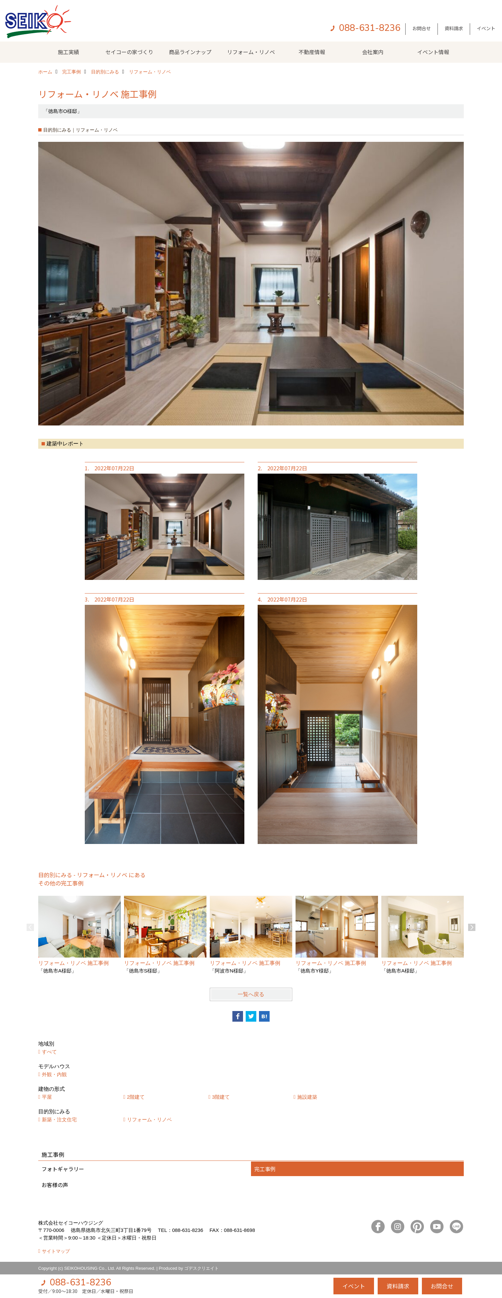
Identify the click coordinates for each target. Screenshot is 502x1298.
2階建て (136, 1097)
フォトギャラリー (63, 1169)
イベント (486, 28)
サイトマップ (56, 1251)
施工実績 (68, 52)
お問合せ (421, 28)
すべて (49, 1052)
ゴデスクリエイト (201, 1268)
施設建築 (307, 1097)
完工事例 (265, 1169)
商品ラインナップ (190, 52)
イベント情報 (433, 52)
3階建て (221, 1097)
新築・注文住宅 (59, 1119)
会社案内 (372, 52)
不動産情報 (312, 52)
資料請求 (453, 28)
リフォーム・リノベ (251, 52)
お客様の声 (55, 1185)
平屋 (47, 1097)
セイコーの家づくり (129, 52)
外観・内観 (54, 1074)
